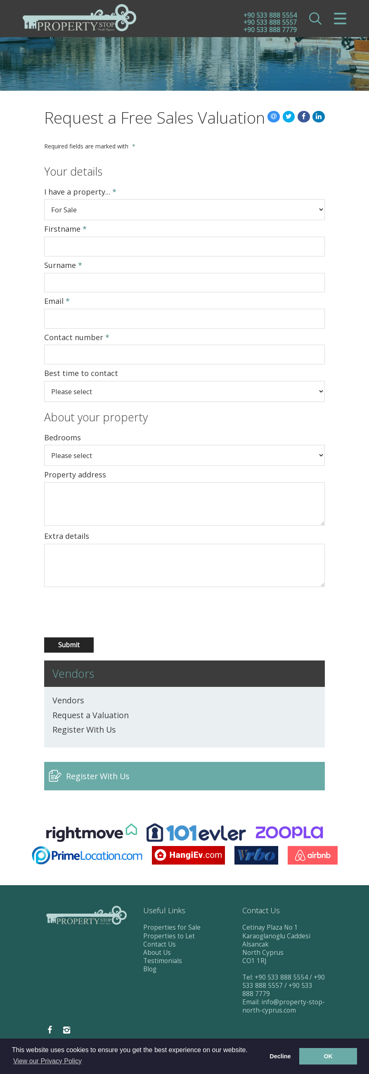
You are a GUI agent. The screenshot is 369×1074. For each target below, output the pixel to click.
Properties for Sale (172, 927)
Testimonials (162, 960)
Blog (149, 969)
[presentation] (88, 612)
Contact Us (159, 944)
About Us (157, 952)
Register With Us (84, 729)
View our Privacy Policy (47, 1061)
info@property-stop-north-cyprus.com (283, 1006)
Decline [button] (280, 1056)
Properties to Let (169, 936)
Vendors (68, 700)
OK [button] (328, 1056)
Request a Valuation (90, 715)
